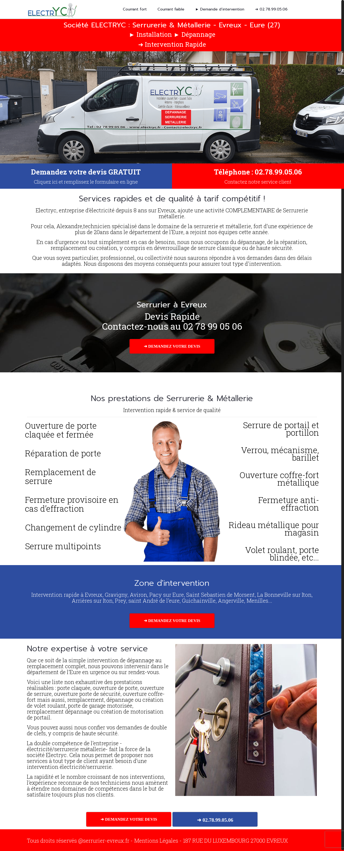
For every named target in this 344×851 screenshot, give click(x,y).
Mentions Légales (156, 839)
